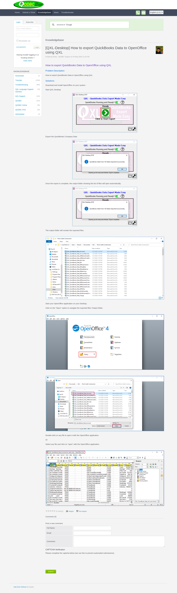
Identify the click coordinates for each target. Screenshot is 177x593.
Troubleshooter (67, 12)
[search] (89, 24)
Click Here (27, 61)
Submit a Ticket (28, 12)
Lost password (21, 47)
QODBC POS (27, 110)
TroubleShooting (27, 85)
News (56, 12)
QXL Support (27, 96)
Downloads (27, 76)
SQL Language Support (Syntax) (27, 90)
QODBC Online (27, 105)
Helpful (70, 511)
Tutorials (27, 80)
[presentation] (64, 561)
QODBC (27, 101)
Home (17, 12)
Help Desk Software (20, 587)
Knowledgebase (44, 12)
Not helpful (81, 511)
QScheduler (27, 114)
